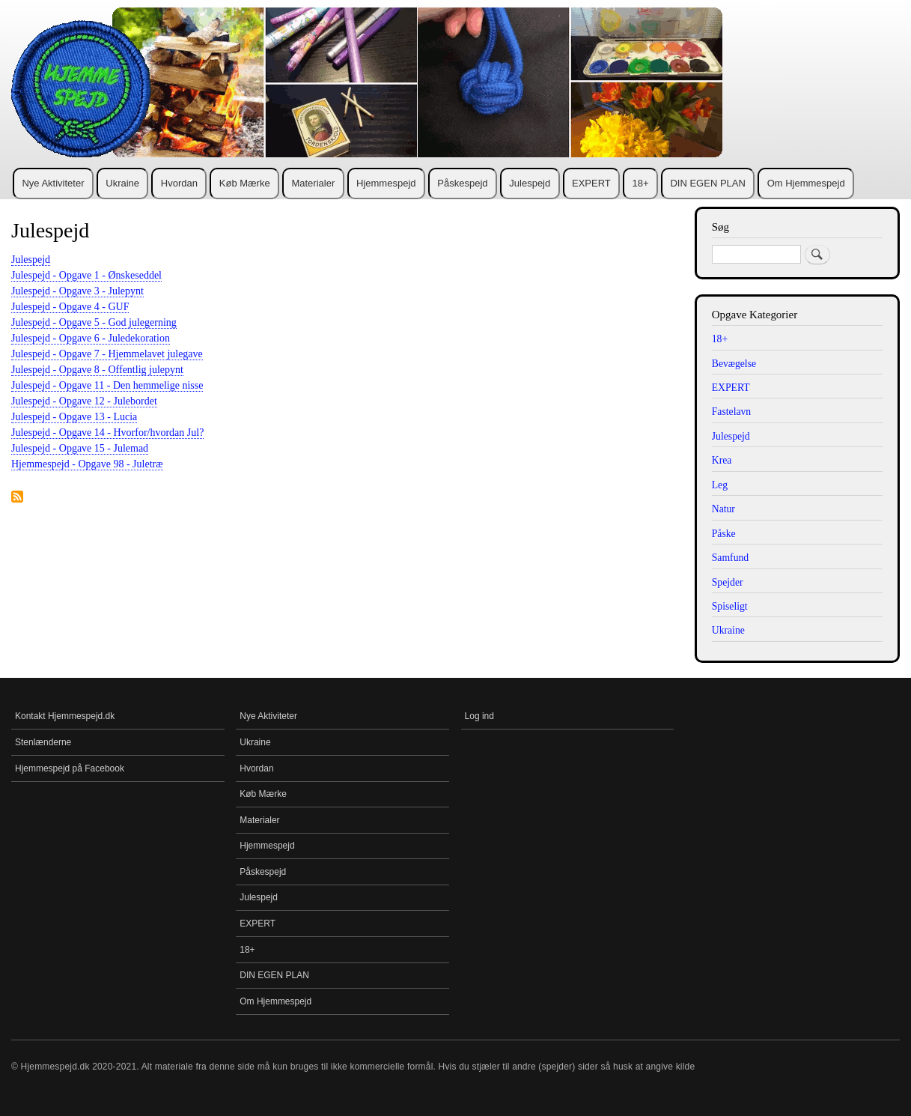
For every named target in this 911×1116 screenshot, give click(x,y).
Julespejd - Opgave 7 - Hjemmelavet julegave (107, 354)
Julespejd (529, 183)
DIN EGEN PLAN (707, 183)
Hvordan (179, 183)
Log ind (479, 716)
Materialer (313, 183)
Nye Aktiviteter (53, 183)
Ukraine (122, 183)
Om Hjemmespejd (806, 183)
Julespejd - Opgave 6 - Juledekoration (90, 338)
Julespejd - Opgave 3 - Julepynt (77, 291)
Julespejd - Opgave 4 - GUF (70, 306)
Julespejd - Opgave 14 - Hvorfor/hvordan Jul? (107, 432)
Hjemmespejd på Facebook (69, 768)
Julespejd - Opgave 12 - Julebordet (84, 401)
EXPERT (591, 183)
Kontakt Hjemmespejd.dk (65, 716)
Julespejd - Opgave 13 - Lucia (74, 416)
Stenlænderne (43, 742)
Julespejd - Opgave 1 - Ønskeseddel (86, 275)
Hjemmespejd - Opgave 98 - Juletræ (87, 464)
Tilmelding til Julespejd (17, 498)
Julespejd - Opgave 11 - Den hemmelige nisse (107, 385)
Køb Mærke (244, 183)
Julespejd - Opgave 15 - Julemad (79, 448)
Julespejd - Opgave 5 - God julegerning (94, 322)
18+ (641, 183)
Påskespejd (462, 183)
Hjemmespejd (385, 183)
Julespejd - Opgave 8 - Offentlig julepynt (97, 369)
